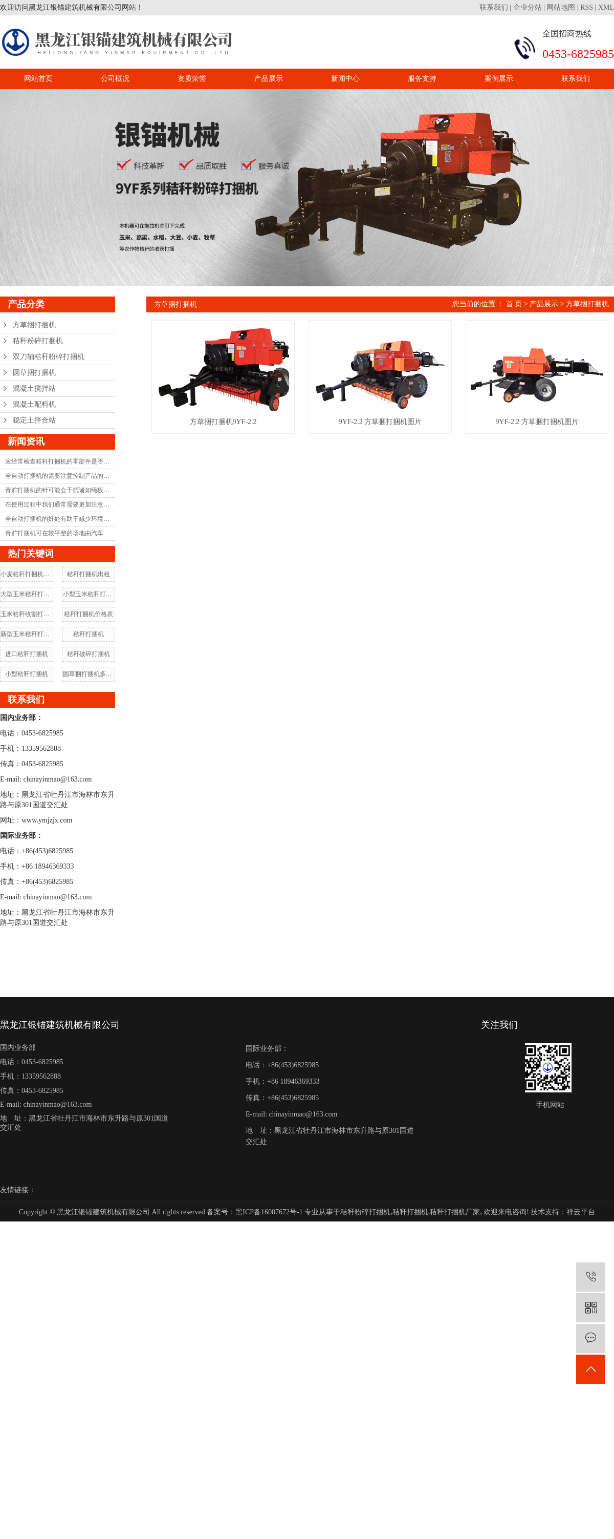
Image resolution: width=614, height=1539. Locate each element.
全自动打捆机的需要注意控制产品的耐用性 (60, 475)
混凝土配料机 (34, 404)
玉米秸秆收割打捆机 (27, 614)
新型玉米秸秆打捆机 (27, 634)
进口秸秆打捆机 (26, 654)
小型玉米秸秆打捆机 (89, 594)
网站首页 (38, 78)
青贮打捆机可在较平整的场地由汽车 (54, 533)
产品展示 (268, 78)
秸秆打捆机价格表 (88, 614)
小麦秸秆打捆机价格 (27, 574)
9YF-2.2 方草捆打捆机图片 (415, 437)
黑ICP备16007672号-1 (268, 1212)
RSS (586, 7)
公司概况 (115, 78)
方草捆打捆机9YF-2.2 (235, 437)
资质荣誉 (192, 78)
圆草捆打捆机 (34, 372)
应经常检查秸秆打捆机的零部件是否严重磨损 (60, 461)
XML (606, 7)
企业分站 (527, 7)
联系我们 (494, 7)
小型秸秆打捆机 (26, 674)
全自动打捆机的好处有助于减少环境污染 (60, 518)
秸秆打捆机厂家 (455, 1212)
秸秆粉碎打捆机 (38, 341)
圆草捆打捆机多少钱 (89, 674)
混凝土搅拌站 (34, 388)
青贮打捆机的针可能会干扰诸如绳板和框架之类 (60, 490)
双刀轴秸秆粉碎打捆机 (48, 357)
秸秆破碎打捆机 (88, 654)
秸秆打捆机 (88, 634)
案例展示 (499, 78)
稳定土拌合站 (34, 420)
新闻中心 (345, 78)
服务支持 (422, 78)
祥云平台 (580, 1212)
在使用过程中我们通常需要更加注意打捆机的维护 (60, 504)
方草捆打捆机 (34, 325)
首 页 (514, 304)
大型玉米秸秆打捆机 (27, 594)
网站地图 (560, 7)
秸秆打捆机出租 (88, 574)
